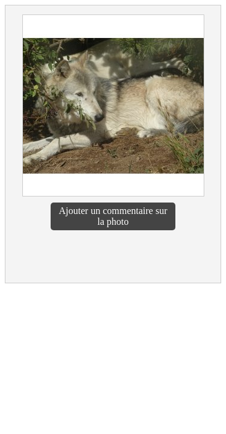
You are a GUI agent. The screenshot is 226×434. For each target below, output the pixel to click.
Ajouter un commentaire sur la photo (113, 216)
